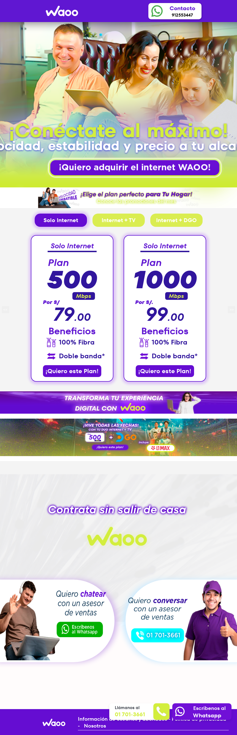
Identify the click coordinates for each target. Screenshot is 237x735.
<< (5, 310)
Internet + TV (118, 220)
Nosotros (95, 725)
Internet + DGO (176, 220)
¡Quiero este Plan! (72, 371)
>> (231, 310)
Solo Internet (60, 220)
